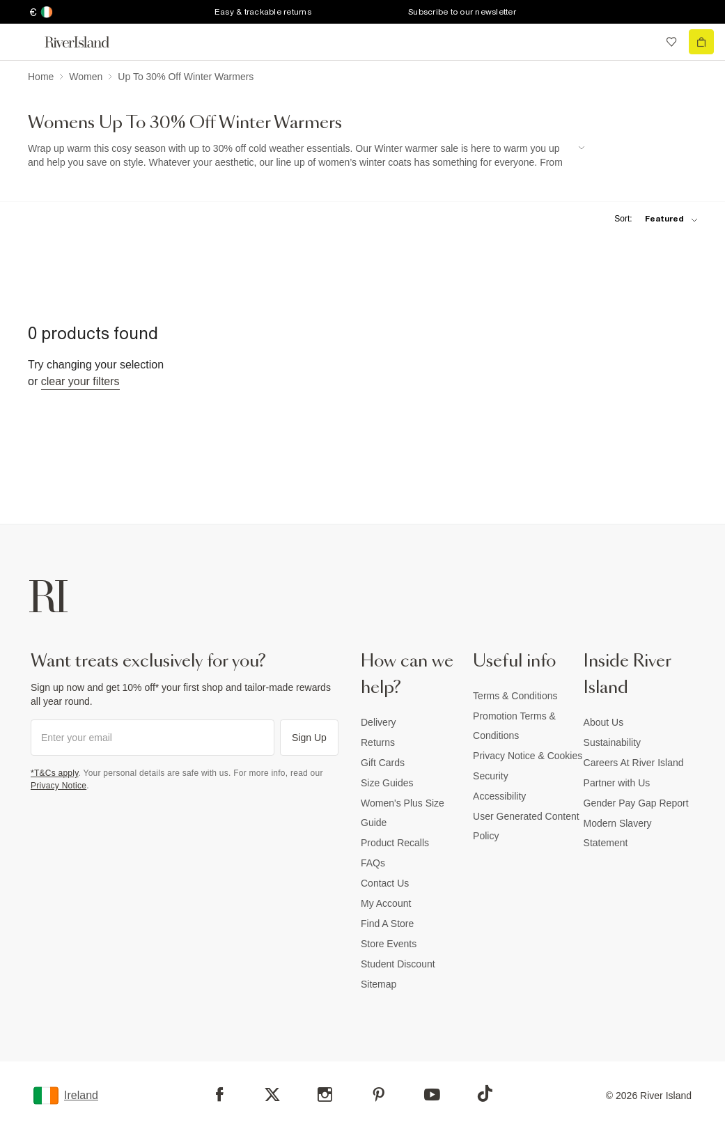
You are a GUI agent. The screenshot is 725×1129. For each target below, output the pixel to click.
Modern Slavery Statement (618, 833)
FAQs (373, 863)
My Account (386, 903)
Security (490, 775)
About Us (604, 722)
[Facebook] (219, 1094)
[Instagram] (324, 1094)
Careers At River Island (634, 762)
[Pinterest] (378, 1094)
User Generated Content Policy (526, 826)
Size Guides (387, 782)
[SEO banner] (306, 155)
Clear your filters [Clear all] (80, 381)
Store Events (388, 943)
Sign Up (309, 737)
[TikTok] (484, 1093)
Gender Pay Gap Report (636, 803)
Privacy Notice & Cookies (527, 755)
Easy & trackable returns (263, 12)
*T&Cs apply (55, 773)
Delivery (378, 722)
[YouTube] (432, 1094)
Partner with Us (617, 782)
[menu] (23, 42)
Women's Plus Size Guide (402, 812)
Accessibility (499, 796)
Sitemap (378, 984)
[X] (272, 1095)
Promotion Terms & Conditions (514, 725)
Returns (378, 742)
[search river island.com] (642, 41)
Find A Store (387, 923)
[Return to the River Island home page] (86, 42)
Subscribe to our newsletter (462, 12)
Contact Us (385, 883)
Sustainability (612, 742)
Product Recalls (395, 842)
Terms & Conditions (515, 695)
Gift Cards (383, 762)
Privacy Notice (58, 786)
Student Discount (398, 964)
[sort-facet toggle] (652, 219)
